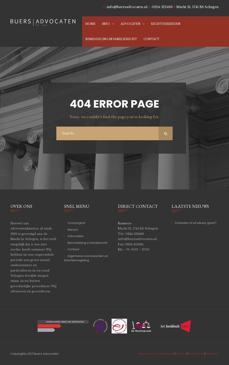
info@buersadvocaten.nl (137, 239)
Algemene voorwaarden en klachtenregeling (86, 258)
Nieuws (73, 229)
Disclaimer (196, 354)
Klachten (212, 354)
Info (106, 23)
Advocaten (130, 23)
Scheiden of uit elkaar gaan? (196, 223)
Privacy (181, 354)
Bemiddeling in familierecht (111, 39)
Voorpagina (76, 223)
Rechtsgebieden (165, 23)
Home (90, 23)
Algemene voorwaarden (156, 354)
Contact (151, 39)
